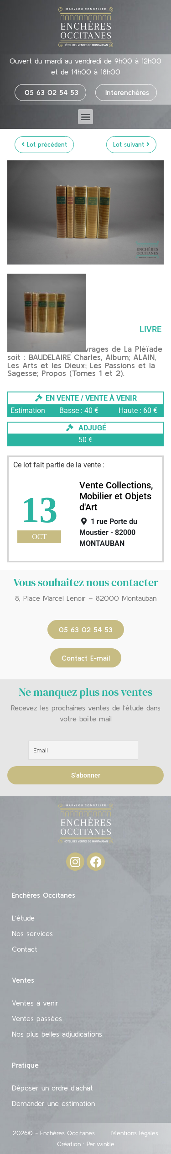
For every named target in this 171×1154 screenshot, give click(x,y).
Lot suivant (131, 144)
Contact (24, 949)
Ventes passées (37, 1018)
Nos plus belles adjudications (57, 1034)
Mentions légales (134, 1133)
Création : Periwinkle (85, 1144)
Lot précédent (44, 144)
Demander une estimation (53, 1103)
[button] (85, 116)
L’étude (23, 918)
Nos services (32, 933)
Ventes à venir (35, 1003)
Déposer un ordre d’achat (52, 1088)
